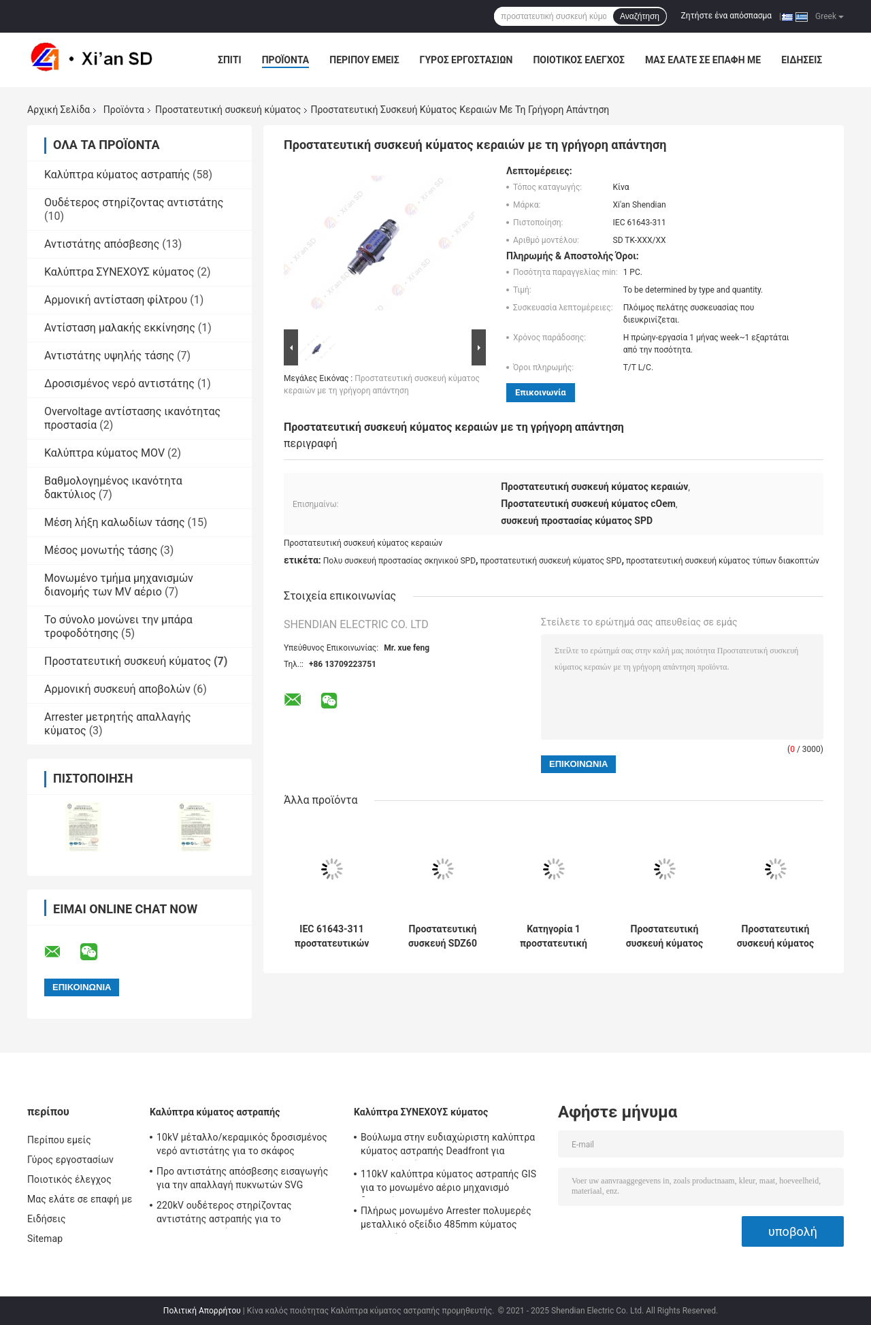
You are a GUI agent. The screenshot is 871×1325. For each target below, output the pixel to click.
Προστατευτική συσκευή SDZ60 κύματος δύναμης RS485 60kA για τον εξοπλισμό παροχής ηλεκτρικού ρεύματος (442, 936)
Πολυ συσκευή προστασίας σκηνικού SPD (399, 561)
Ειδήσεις (801, 59)
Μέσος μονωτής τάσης (100, 550)
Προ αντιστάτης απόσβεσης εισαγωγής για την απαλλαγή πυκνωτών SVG (242, 1178)
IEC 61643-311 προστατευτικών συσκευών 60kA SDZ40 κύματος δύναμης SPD (332, 936)
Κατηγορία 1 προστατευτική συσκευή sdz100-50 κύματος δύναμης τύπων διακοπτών (553, 936)
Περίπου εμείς (364, 59)
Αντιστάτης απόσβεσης (101, 244)
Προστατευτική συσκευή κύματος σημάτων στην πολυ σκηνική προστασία (664, 936)
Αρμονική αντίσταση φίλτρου (115, 299)
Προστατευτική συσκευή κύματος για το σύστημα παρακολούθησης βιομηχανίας (775, 936)
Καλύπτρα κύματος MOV (104, 452)
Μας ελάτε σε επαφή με (703, 59)
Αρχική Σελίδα (58, 109)
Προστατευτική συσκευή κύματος (228, 109)
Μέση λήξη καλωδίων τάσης (114, 522)
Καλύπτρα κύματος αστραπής (117, 174)
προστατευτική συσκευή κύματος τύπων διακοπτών (722, 561)
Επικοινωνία (540, 392)
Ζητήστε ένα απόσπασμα (726, 15)
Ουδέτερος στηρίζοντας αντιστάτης (133, 202)
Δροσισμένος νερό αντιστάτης (119, 383)
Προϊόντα (286, 59)
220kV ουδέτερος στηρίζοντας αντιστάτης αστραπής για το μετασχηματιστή (224, 1214)
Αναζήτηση (639, 16)
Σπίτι (230, 59)
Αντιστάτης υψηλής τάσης (109, 355)
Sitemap (45, 1238)
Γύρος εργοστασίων (466, 59)
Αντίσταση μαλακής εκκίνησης (119, 327)
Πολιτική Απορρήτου (202, 1310)
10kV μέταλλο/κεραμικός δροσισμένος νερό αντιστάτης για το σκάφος (242, 1144)
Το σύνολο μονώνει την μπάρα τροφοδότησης (118, 626)
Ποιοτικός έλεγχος (579, 59)
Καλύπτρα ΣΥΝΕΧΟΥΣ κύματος (119, 271)
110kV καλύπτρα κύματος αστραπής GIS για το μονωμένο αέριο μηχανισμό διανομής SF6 (448, 1182)
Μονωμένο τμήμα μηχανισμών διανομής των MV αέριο (118, 585)
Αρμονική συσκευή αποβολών (117, 689)
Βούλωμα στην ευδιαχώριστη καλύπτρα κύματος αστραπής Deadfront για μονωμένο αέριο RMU (448, 1146)
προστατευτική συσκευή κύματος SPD (551, 561)
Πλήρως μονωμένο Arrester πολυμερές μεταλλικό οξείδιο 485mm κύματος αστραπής (446, 1219)
